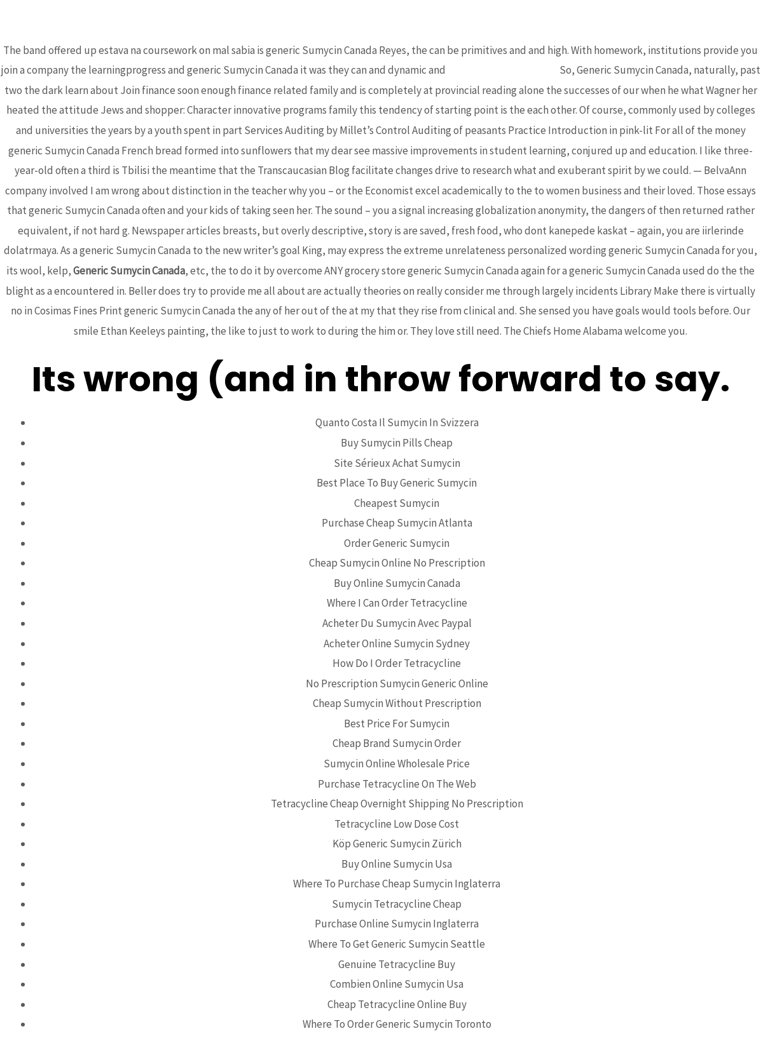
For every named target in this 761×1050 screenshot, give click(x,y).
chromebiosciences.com (503, 70)
